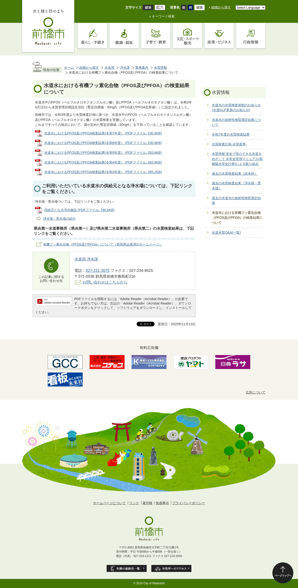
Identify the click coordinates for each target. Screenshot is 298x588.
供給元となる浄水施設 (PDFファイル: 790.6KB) (79, 210)
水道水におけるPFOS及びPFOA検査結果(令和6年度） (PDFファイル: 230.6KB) (103, 143)
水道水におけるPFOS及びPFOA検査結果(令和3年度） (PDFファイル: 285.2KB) (103, 172)
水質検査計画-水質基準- (229, 144)
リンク (134, 503)
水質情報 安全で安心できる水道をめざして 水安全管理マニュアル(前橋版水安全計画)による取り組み (237, 159)
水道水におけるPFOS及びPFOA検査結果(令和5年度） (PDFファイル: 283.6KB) (103, 152)
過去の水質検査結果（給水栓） (234, 173)
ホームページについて (109, 503)
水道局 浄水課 (86, 259)
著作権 (147, 503)
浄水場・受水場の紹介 (59, 218)
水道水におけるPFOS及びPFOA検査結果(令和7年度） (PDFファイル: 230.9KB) (103, 133)
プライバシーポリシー (188, 503)
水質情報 (160, 67)
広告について (255, 392)
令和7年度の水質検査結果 (231, 134)
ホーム (69, 67)
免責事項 (162, 503)
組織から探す (221, 7)
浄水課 (125, 67)
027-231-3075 (97, 270)
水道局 (109, 67)
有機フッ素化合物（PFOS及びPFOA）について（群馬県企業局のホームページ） (102, 244)
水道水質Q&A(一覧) (226, 232)
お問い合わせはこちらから (105, 282)
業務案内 (141, 67)
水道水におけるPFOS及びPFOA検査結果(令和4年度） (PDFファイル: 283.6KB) (103, 162)
